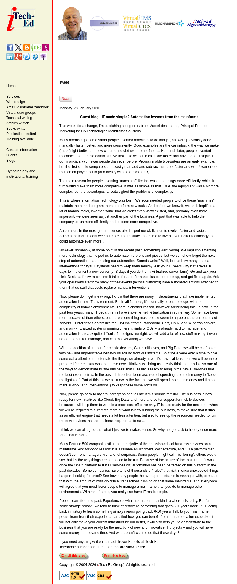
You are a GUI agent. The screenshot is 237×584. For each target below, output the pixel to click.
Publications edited (21, 134)
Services (13, 96)
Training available (20, 139)
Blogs (10, 160)
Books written (16, 128)
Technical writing (19, 118)
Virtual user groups (21, 112)
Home (11, 86)
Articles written (17, 123)
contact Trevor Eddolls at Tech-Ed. (132, 542)
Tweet (64, 82)
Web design (15, 102)
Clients (11, 155)
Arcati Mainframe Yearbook (27, 107)
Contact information (21, 150)
